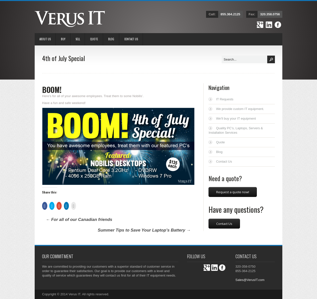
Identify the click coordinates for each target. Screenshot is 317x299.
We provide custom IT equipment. (240, 109)
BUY (63, 39)
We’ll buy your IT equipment (236, 118)
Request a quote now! (232, 192)
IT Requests (224, 99)
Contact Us (131, 39)
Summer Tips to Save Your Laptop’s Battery (144, 230)
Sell (78, 39)
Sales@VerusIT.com (250, 280)
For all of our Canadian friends (79, 219)
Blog (111, 39)
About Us (45, 39)
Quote (94, 39)
